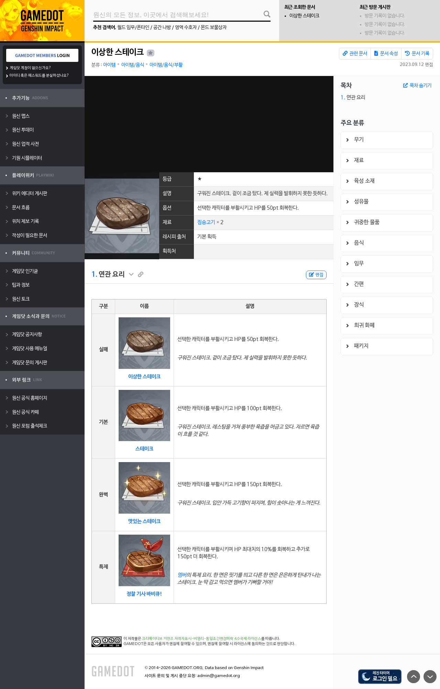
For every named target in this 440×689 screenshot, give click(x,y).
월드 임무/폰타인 (133, 27)
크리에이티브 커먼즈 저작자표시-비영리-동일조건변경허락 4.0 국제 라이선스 (201, 639)
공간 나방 (162, 27)
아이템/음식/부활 (166, 65)
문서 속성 (386, 53)
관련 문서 (355, 53)
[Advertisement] (209, 124)
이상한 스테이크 (304, 16)
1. (94, 274)
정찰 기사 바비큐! (144, 594)
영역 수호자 (186, 27)
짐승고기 (206, 222)
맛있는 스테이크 (144, 521)
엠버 (181, 575)
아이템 (109, 65)
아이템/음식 (132, 65)
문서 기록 (417, 53)
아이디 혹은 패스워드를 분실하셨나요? (39, 76)
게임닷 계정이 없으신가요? (30, 68)
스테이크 (144, 449)
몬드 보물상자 (214, 27)
